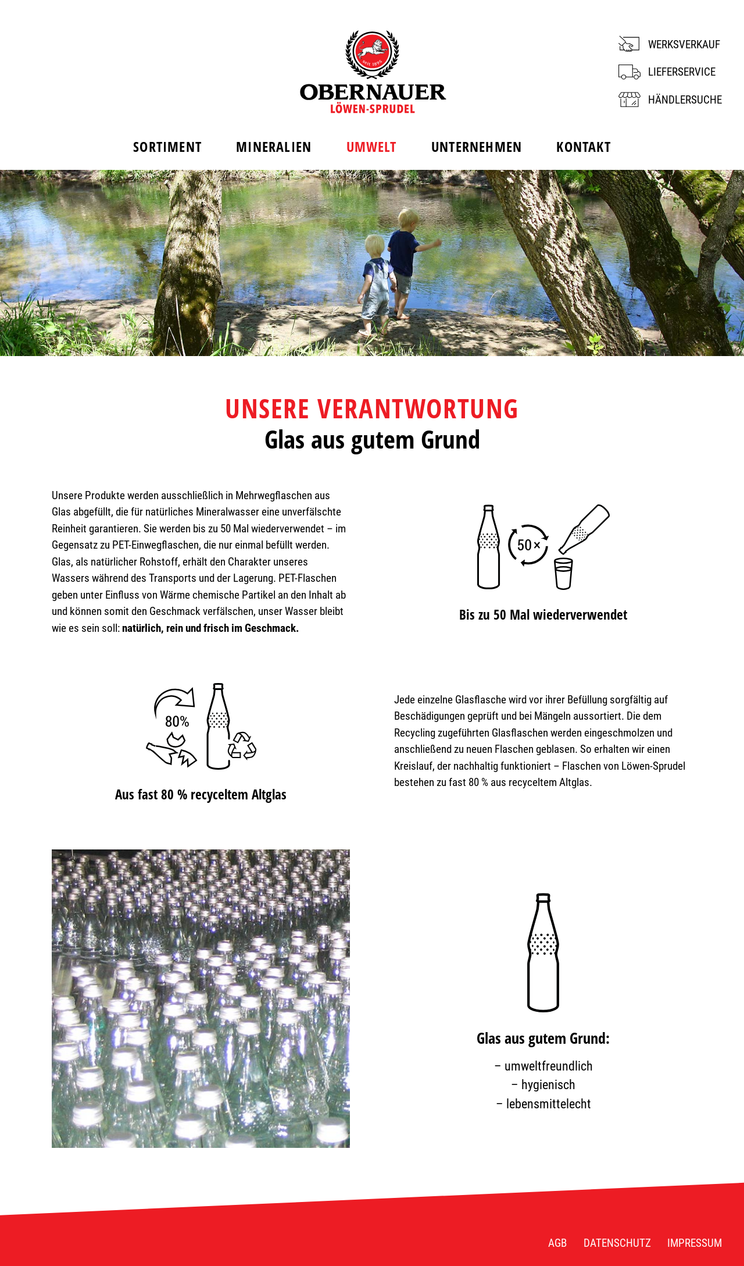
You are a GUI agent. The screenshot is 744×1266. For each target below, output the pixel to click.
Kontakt (583, 146)
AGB (557, 1243)
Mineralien (274, 146)
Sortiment (167, 146)
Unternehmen (476, 146)
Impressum (694, 1243)
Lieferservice (682, 72)
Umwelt (371, 146)
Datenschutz (617, 1243)
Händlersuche (685, 99)
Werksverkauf (684, 44)
